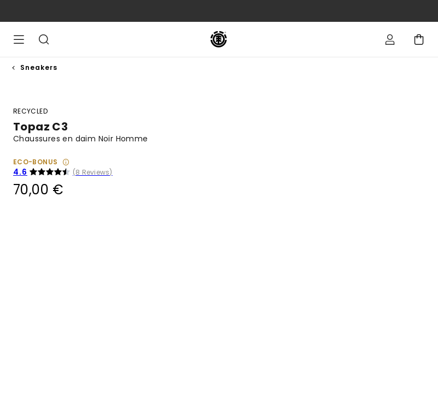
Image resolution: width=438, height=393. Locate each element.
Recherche (43, 39)
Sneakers (38, 67)
